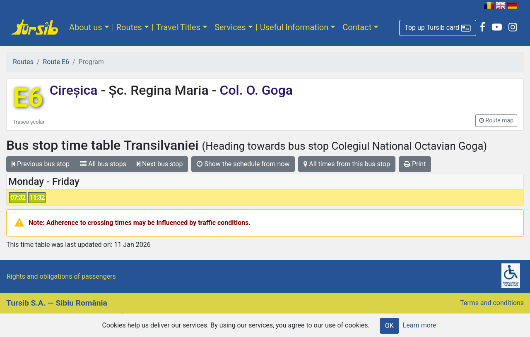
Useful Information (294, 27)
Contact (356, 27)
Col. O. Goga (255, 90)
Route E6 (56, 62)
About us (85, 27)
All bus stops (103, 164)
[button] (437, 28)
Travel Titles (178, 27)
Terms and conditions (492, 303)
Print (415, 164)
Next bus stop (160, 164)
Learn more (419, 325)
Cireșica (75, 90)
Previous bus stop (41, 164)
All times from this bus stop (347, 164)
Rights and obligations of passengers (61, 276)
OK (389, 326)
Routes (129, 27)
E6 (28, 97)
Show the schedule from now (243, 164)
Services (230, 27)
